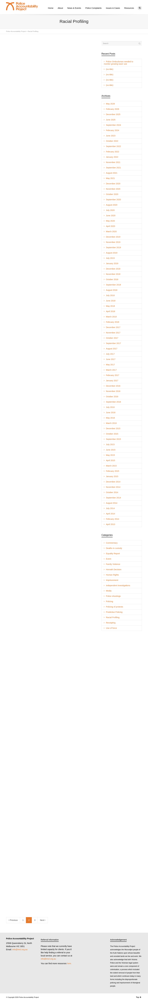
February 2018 (112, 322)
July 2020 (110, 210)
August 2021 (111, 173)
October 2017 (112, 338)
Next (43, 920)
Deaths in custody (114, 548)
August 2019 (111, 253)
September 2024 (113, 125)
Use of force (111, 628)
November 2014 (113, 487)
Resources (129, 8)
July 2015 (110, 444)
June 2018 (110, 300)
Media (108, 590)
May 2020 (110, 221)
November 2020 (113, 189)
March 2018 (111, 316)
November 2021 (113, 162)
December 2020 (113, 183)
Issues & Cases (113, 8)
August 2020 (111, 205)
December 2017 (113, 327)
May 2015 (110, 455)
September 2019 (113, 247)
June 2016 (110, 412)
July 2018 (110, 295)
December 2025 (113, 114)
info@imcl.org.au (19, 949)
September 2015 (113, 439)
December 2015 (113, 428)
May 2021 (110, 178)
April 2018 (110, 311)
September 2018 (113, 284)
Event (108, 559)
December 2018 (113, 268)
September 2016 (113, 402)
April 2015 (110, 460)
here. (69, 963)
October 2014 (112, 492)
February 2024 (112, 130)
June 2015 (110, 449)
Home (50, 8)
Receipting (110, 622)
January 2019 (112, 263)
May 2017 (110, 364)
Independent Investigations (118, 585)
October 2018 (112, 279)
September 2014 (113, 497)
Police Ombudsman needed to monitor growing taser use (118, 62)
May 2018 (110, 306)
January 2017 (112, 380)
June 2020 (110, 215)
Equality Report (113, 553)
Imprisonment (112, 580)
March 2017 (111, 370)
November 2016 (113, 391)
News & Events (74, 8)
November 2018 (113, 274)
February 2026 (112, 109)
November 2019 (113, 242)
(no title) (109, 69)
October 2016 (112, 396)
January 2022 (112, 157)
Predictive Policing (114, 612)
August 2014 (111, 503)
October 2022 (112, 141)
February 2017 (112, 375)
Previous (13, 920)
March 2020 (111, 231)
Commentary (112, 543)
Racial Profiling (112, 617)
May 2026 (110, 103)
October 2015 (112, 434)
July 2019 (110, 258)
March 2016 (111, 423)
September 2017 (113, 343)
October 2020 (112, 194)
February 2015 (112, 471)
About (60, 8)
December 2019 (113, 237)
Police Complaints (93, 8)
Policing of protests (114, 606)
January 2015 (112, 476)
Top (138, 997)
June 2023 (110, 135)
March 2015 (111, 465)
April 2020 (110, 226)
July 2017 (110, 354)
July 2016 (110, 407)
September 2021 (113, 167)
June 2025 (110, 119)
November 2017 (113, 332)
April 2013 (110, 524)
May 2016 (110, 418)
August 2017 (111, 348)
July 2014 (110, 508)
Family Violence (113, 564)
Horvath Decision (113, 569)
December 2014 (113, 481)
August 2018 (111, 290)
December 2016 (113, 386)
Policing (109, 601)
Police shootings (113, 596)
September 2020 (113, 199)
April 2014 (110, 513)
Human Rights (112, 575)
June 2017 (110, 359)
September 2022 (113, 146)
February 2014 (112, 519)
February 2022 (112, 151)
